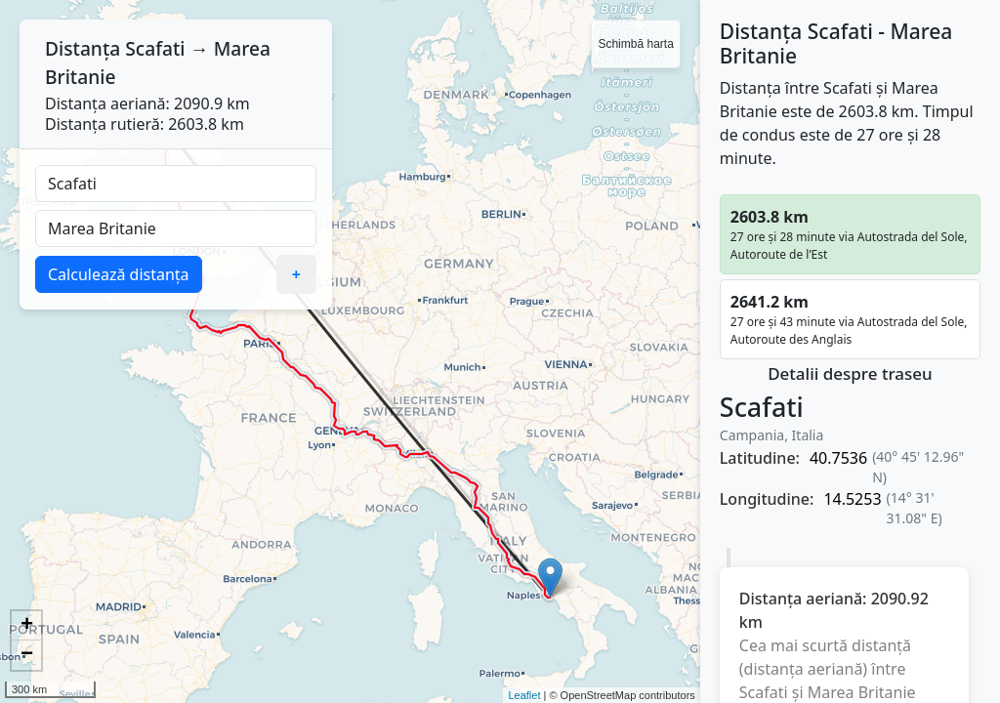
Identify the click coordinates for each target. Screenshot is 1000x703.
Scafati (155, 48)
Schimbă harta (635, 44)
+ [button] (27, 626)
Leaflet (524, 695)
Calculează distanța (118, 274)
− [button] (27, 655)
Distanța (82, 48)
